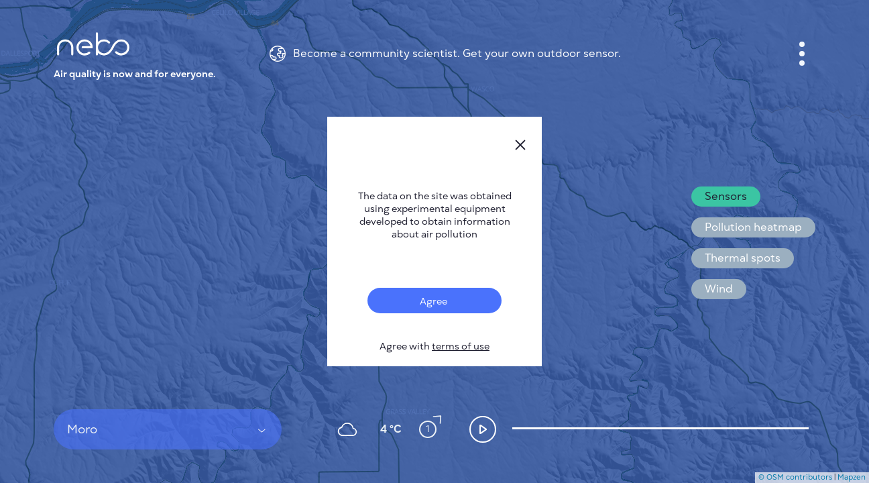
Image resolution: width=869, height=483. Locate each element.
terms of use (460, 346)
